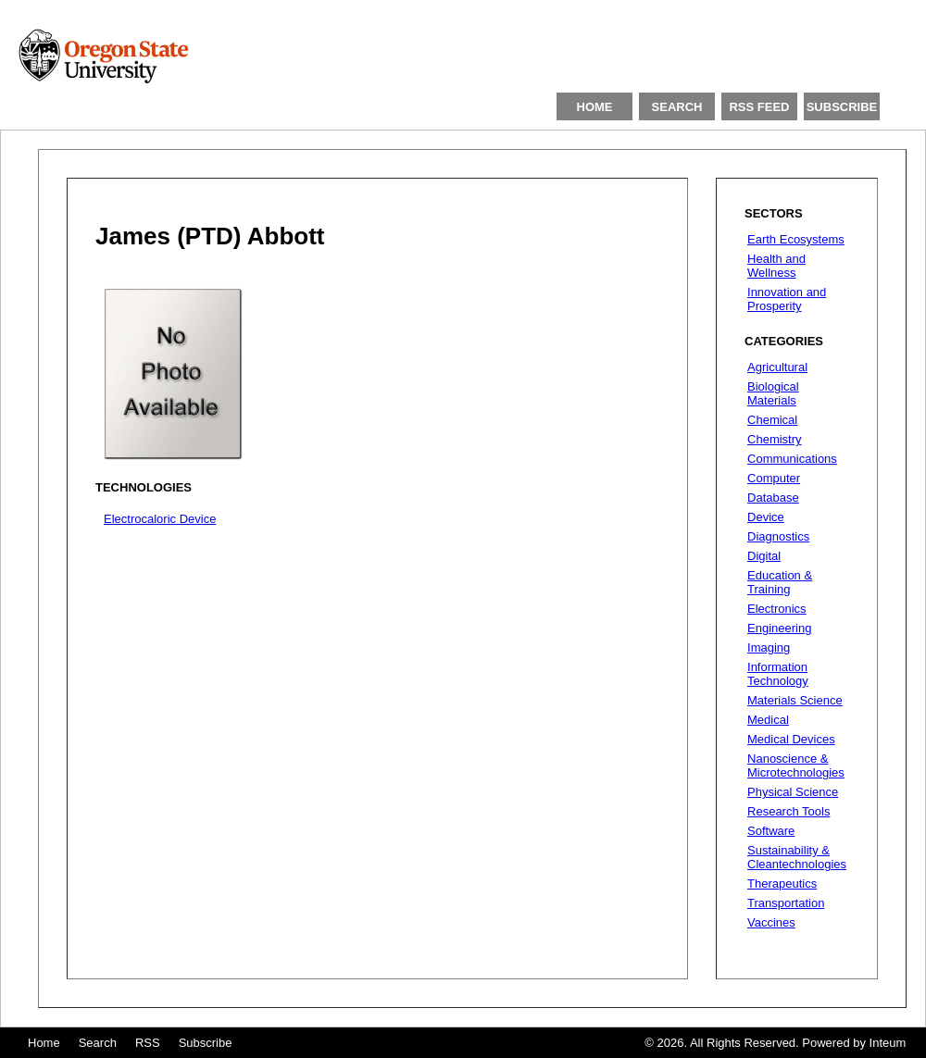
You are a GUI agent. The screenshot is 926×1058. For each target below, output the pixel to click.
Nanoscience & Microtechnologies (796, 765)
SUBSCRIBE (842, 107)
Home (44, 1043)
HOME (595, 107)
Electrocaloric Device (160, 519)
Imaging (768, 647)
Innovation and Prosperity (786, 299)
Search (98, 1043)
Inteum (888, 1043)
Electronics (777, 609)
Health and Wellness (776, 266)
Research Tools (788, 811)
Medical (768, 720)
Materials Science (795, 700)
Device (765, 517)
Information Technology (777, 674)
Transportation (785, 903)
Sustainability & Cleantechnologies (796, 857)
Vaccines (771, 922)
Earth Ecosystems (796, 239)
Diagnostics (778, 536)
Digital (764, 556)
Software (771, 831)
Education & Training (779, 582)
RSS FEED (759, 107)
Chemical (772, 420)
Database (773, 497)
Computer (773, 478)
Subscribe (205, 1043)
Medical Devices (791, 739)
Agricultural (777, 367)
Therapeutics (782, 883)
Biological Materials (773, 393)
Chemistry (774, 439)
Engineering (779, 628)
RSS (147, 1043)
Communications (792, 459)
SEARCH (677, 107)
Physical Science (792, 792)
